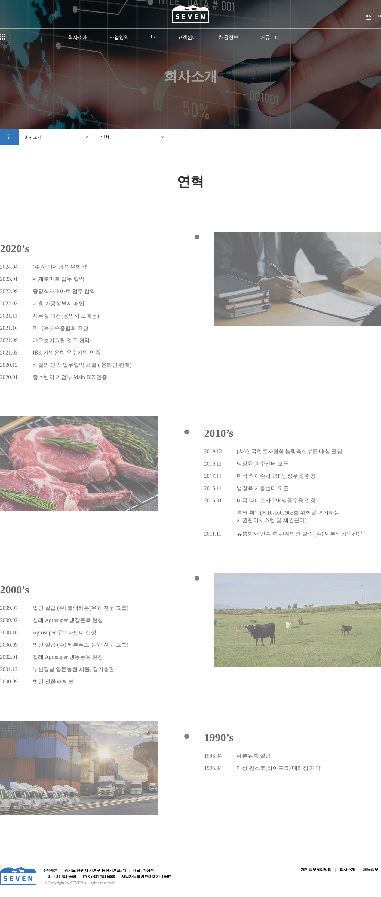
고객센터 (187, 37)
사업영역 (119, 37)
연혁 (105, 137)
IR (153, 37)
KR (369, 16)
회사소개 (78, 37)
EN (378, 16)
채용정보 (228, 37)
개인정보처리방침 (316, 870)
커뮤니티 (270, 37)
